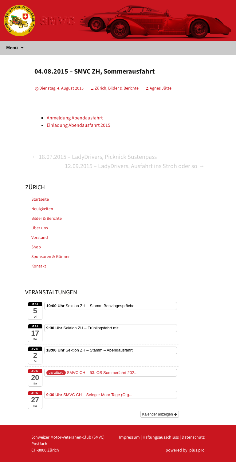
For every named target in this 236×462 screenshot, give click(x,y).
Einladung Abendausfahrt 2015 (78, 125)
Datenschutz (193, 437)
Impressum (129, 437)
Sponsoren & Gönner (50, 257)
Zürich (100, 88)
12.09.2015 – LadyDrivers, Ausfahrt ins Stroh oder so (135, 166)
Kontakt (38, 266)
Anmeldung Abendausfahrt (75, 117)
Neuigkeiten (42, 209)
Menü (12, 47)
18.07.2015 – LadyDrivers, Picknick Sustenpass (94, 157)
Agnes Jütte (160, 88)
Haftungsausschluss (161, 437)
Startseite (40, 199)
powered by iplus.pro (185, 450)
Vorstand (39, 238)
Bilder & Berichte (123, 88)
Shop (36, 247)
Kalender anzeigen (159, 414)
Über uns (39, 228)
